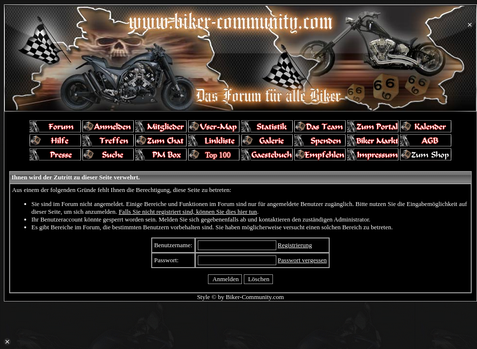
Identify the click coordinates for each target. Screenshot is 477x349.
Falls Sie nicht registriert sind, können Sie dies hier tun (188, 211)
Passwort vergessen (302, 260)
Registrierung (295, 245)
